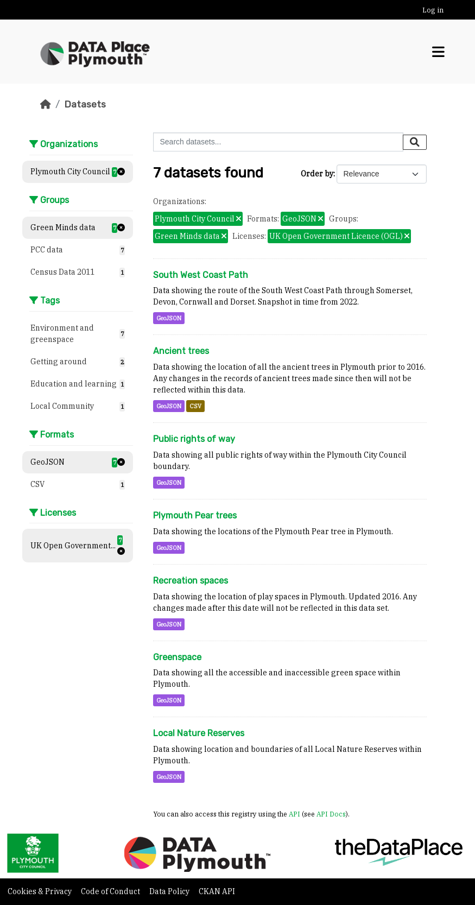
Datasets (85, 104)
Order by (317, 174)
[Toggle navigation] (438, 52)
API (294, 813)
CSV (195, 406)
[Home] (45, 104)
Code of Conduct (111, 891)
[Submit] (415, 142)
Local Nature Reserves (198, 733)
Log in (433, 10)
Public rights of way (194, 439)
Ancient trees (181, 351)
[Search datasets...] (278, 141)
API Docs (331, 813)
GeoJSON (168, 318)
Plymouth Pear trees (195, 515)
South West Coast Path (200, 275)
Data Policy (170, 891)
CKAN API (217, 891)
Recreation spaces (190, 580)
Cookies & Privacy (40, 891)
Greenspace (177, 657)
